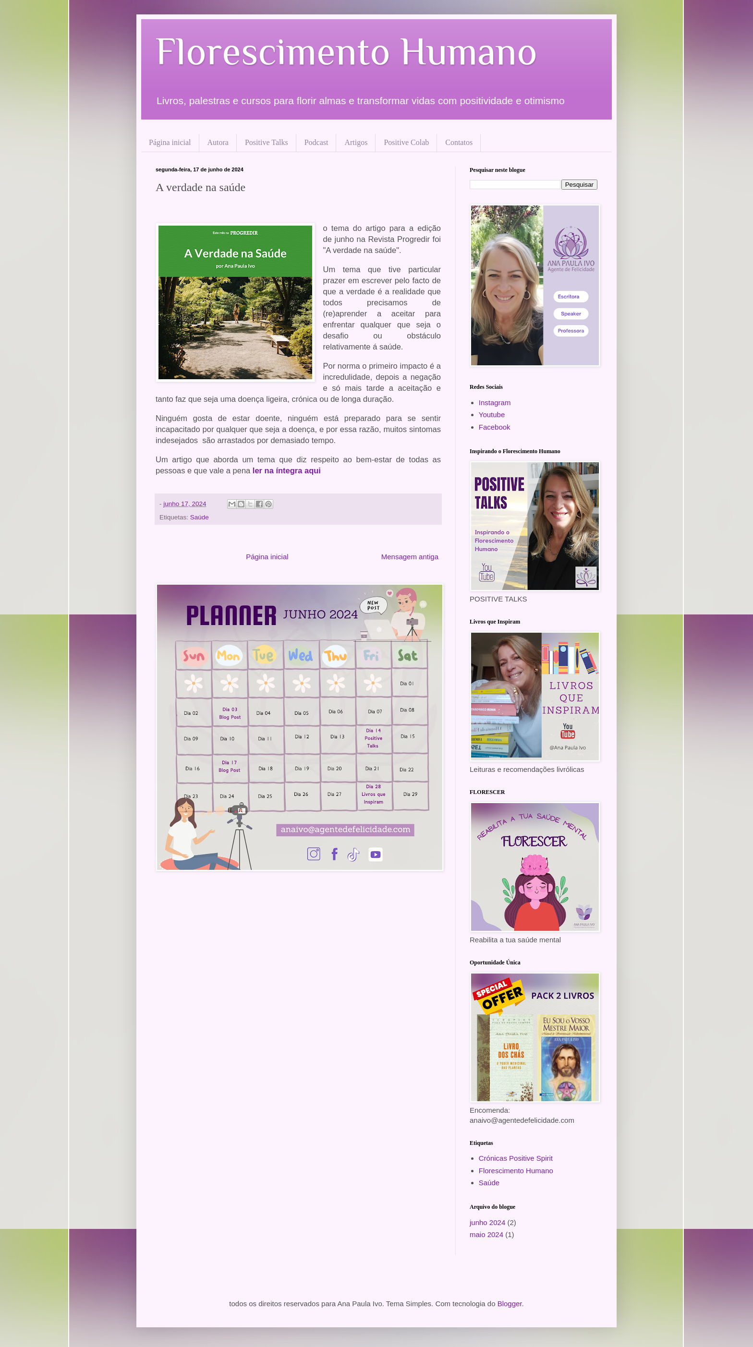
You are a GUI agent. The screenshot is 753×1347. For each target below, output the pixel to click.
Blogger (510, 1303)
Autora (218, 142)
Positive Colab (406, 142)
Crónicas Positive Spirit (516, 1158)
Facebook (494, 427)
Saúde (199, 517)
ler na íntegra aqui (287, 470)
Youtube (492, 414)
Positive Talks (266, 142)
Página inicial (170, 142)
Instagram (495, 402)
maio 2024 (486, 1234)
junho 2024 (487, 1222)
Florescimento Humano (346, 51)
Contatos (459, 142)
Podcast (316, 142)
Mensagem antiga (409, 557)
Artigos (355, 142)
